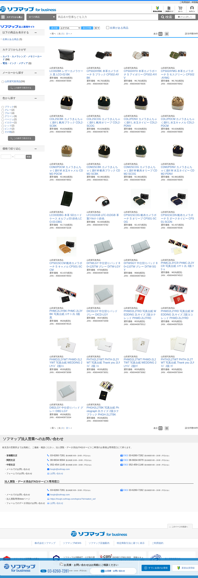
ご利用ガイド (169, 10)
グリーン (11, 116)
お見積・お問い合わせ (113, 571)
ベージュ (11, 119)
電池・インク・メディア (16, 63)
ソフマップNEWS (72, 543)
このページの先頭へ (180, 527)
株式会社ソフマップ (45, 543)
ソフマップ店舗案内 (99, 543)
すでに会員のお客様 (158, 568)
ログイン (192, 10)
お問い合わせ (56, 473)
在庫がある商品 (12, 39)
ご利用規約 (185, 2)
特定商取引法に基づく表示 (131, 543)
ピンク (9, 128)
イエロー (11, 122)
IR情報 (195, 2)
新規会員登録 (157, 10)
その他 (9, 132)
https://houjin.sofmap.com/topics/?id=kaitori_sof (73, 499)
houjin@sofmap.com (60, 469)
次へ (68, 33)
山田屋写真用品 (15, 81)
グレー (9, 110)
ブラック (11, 106)
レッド (9, 125)
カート (180, 10)
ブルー (9, 113)
